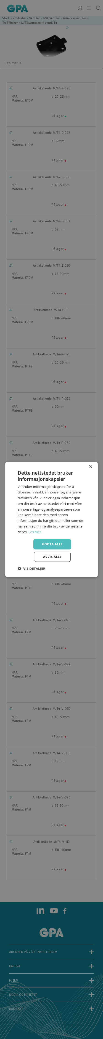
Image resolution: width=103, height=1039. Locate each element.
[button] (31, 568)
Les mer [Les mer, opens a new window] (35, 532)
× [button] (90, 467)
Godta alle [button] (52, 544)
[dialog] (51, 519)
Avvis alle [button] (52, 556)
